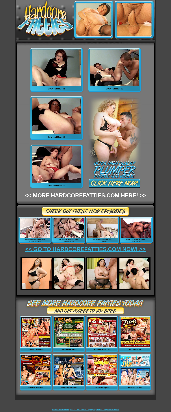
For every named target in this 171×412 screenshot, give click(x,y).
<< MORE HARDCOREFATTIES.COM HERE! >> (85, 195)
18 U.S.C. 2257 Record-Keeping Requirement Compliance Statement (94, 409)
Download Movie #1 (56, 89)
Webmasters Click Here (60, 409)
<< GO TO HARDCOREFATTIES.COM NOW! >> (85, 249)
